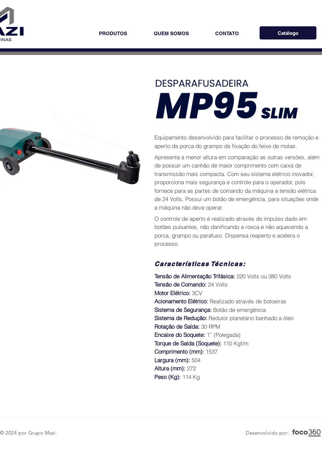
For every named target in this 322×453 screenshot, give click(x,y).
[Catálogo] (288, 32)
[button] (112, 33)
